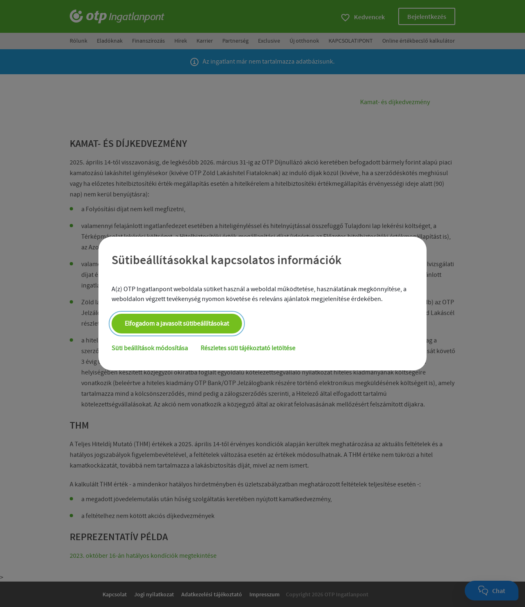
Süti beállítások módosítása (150, 349)
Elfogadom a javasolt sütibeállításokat (177, 324)
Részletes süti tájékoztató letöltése (248, 349)
